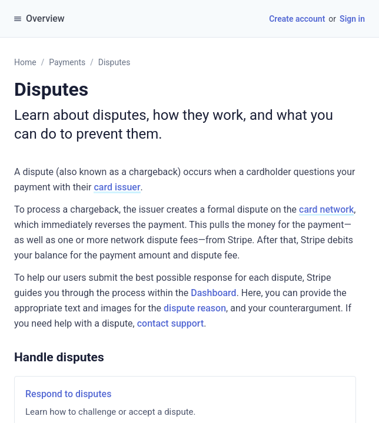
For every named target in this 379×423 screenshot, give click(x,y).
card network (326, 209)
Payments (67, 62)
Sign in (352, 19)
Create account (297, 19)
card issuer (117, 187)
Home (25, 62)
